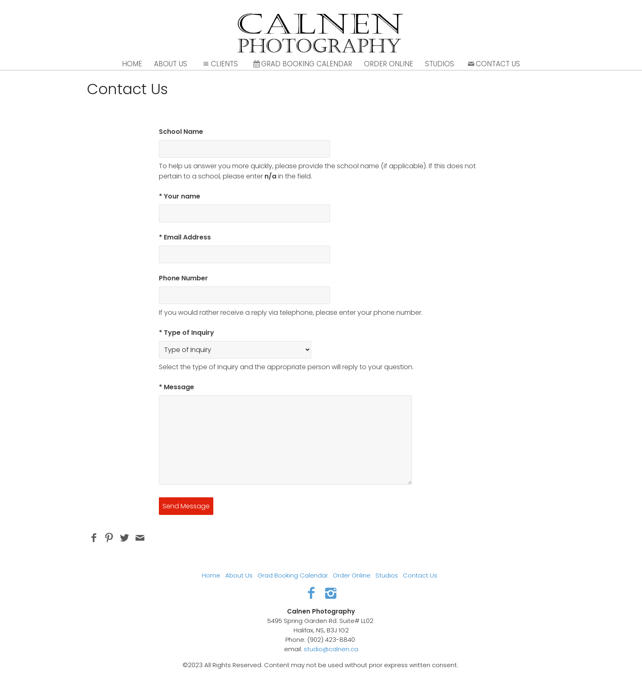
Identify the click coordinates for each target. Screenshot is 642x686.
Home (132, 64)
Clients (219, 64)
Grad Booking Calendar (302, 64)
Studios (439, 64)
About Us (170, 64)
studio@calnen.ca (331, 649)
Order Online (388, 64)
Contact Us (493, 64)
